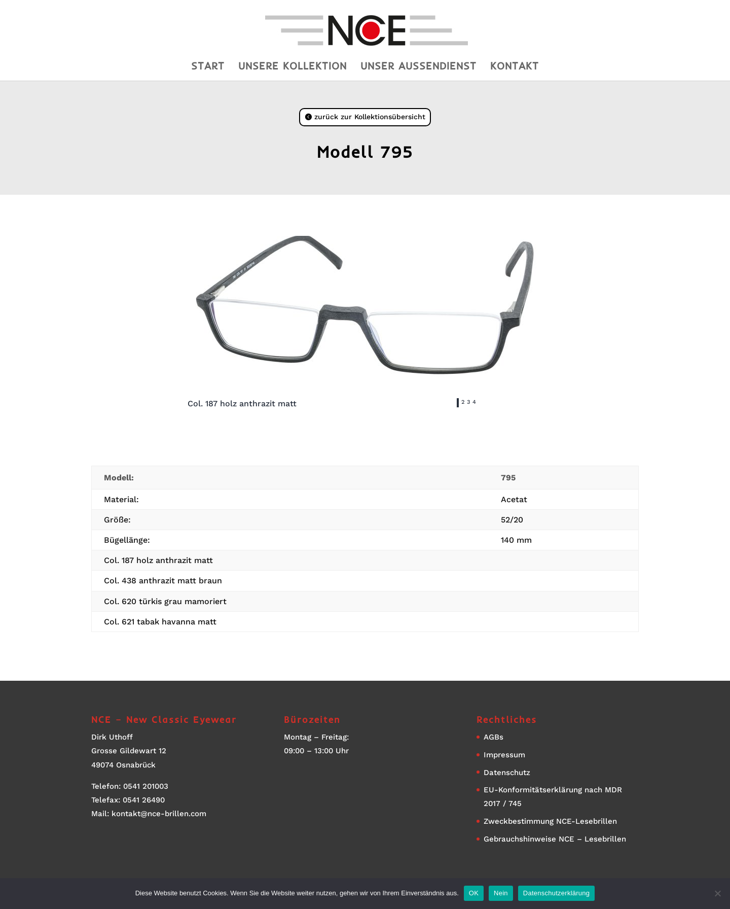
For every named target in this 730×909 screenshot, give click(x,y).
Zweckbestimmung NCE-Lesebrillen (550, 821)
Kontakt (514, 67)
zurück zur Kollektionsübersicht (369, 117)
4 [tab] (474, 402)
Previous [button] (398, 404)
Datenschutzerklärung (556, 893)
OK (474, 893)
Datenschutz (507, 772)
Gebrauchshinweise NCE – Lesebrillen (555, 839)
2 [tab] (462, 402)
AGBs (493, 737)
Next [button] (535, 404)
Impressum (504, 754)
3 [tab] (468, 402)
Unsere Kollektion (292, 67)
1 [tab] (458, 402)
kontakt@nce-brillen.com (159, 813)
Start (208, 67)
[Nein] (717, 893)
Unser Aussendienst (418, 67)
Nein (501, 893)
